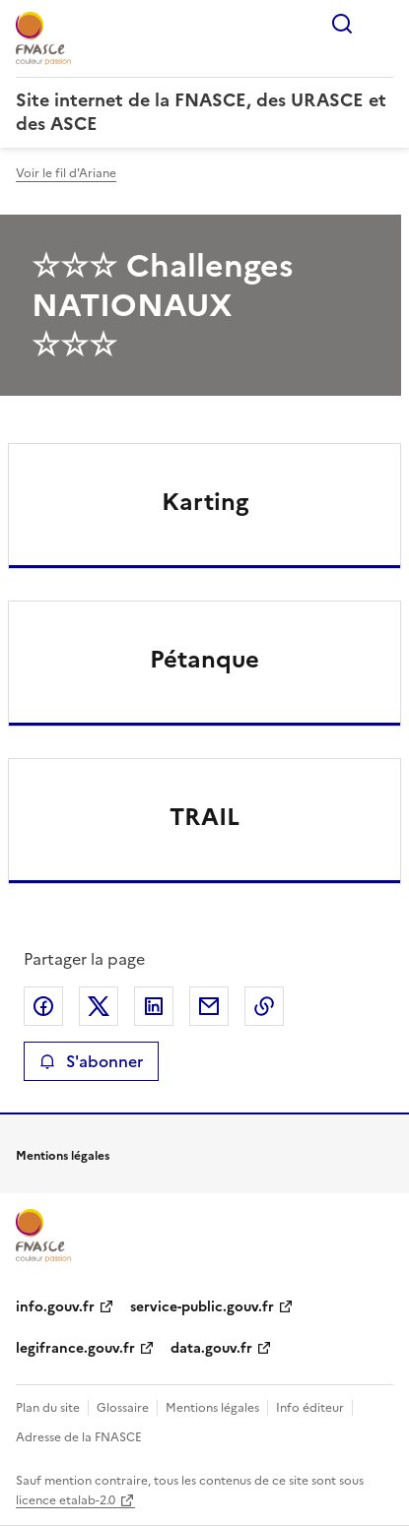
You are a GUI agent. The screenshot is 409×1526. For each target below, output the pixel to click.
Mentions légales (212, 1408)
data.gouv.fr (211, 1348)
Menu (381, 23)
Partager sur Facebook (43, 1006)
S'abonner (91, 1061)
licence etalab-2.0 (65, 1500)
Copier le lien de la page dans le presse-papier (264, 1006)
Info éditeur (310, 1408)
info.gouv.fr (55, 1307)
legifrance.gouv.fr (75, 1348)
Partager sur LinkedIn (153, 1006)
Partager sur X (98, 1006)
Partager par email (209, 1006)
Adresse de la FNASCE (79, 1437)
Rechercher (342, 23)
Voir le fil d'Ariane (66, 173)
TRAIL (204, 817)
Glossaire (123, 1408)
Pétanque (204, 659)
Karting (205, 502)
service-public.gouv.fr (202, 1307)
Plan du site (48, 1408)
